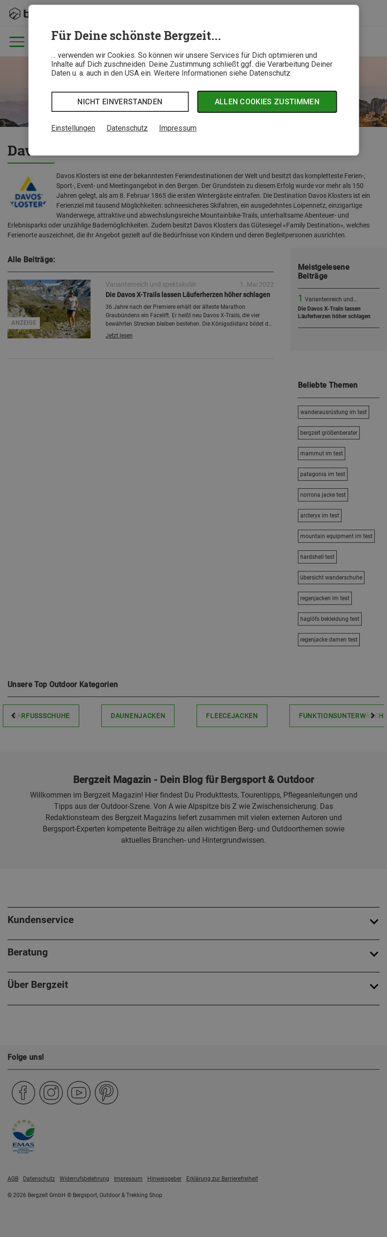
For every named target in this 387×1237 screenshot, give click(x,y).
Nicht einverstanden (119, 101)
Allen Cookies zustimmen (267, 101)
